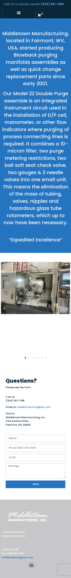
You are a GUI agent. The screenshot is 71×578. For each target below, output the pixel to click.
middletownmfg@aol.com (34, 407)
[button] (19, 13)
